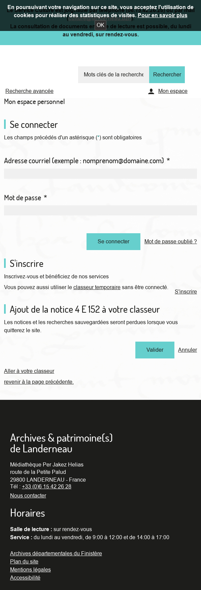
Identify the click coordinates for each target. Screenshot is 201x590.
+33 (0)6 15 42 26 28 (46, 486)
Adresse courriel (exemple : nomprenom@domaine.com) (87, 160)
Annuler (187, 350)
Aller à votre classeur (29, 371)
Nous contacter (28, 495)
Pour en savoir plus (163, 15)
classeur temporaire (97, 287)
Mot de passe (25, 197)
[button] (100, 25)
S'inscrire (186, 292)
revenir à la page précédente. (39, 382)
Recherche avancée (29, 91)
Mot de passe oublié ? (170, 241)
